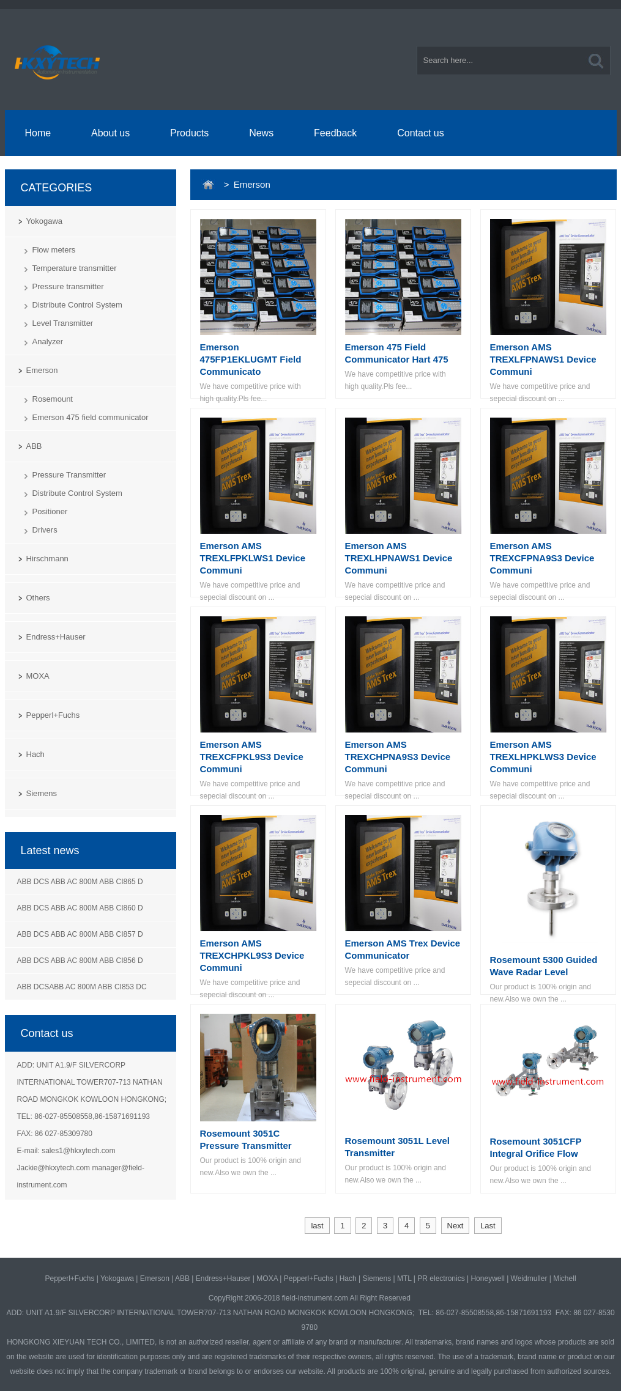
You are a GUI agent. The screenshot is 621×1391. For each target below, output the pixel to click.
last (317, 1225)
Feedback (335, 133)
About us (110, 133)
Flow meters (54, 249)
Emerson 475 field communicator (90, 417)
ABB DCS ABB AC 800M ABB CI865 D (80, 881)
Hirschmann (47, 558)
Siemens (42, 793)
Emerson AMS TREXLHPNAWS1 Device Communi (399, 558)
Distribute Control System (77, 304)
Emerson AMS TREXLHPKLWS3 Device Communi (543, 756)
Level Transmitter (63, 323)
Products (189, 133)
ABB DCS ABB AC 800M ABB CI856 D (80, 960)
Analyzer (48, 341)
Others (38, 597)
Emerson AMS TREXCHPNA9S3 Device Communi (398, 756)
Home (37, 133)
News (261, 133)
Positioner (50, 511)
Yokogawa (44, 221)
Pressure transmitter (68, 286)
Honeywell (487, 1278)
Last (488, 1225)
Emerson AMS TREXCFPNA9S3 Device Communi (542, 558)
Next (455, 1225)
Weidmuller (529, 1278)
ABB (34, 446)
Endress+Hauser (56, 636)
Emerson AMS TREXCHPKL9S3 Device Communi (252, 955)
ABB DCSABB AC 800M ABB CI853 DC (82, 987)
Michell (564, 1278)
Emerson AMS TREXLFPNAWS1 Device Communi (543, 359)
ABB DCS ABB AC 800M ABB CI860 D (80, 908)
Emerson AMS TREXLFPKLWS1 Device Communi (253, 558)
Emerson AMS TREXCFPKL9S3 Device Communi (251, 756)
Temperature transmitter (74, 268)
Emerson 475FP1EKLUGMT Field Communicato (251, 359)
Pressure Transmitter (69, 474)
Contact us (420, 133)
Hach (35, 754)
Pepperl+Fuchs (53, 715)
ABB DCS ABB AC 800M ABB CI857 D (80, 934)
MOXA (38, 676)
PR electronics (440, 1278)
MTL (404, 1278)
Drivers (45, 529)
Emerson (42, 370)
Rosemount (52, 399)
